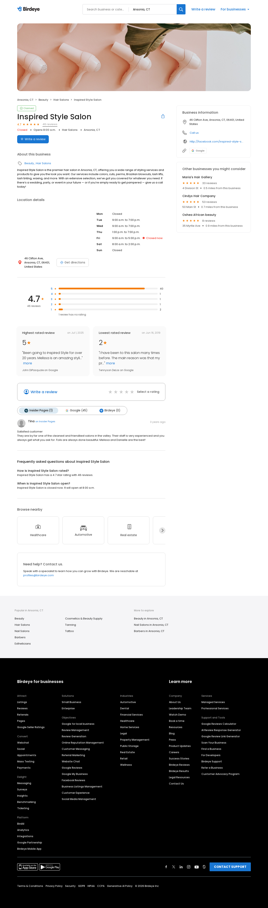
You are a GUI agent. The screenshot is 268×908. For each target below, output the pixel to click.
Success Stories (179, 758)
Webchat (23, 742)
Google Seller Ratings (31, 727)
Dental (124, 708)
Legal (123, 733)
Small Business (71, 702)
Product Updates (180, 746)
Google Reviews (72, 767)
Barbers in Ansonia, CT (149, 631)
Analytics (23, 830)
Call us (194, 133)
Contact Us (176, 783)
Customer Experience (76, 793)
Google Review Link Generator (220, 736)
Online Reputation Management (83, 742)
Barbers (20, 637)
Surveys (22, 789)
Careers (174, 752)
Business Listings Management (82, 786)
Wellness (126, 765)
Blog (172, 733)
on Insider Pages (45, 421)
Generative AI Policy (120, 886)
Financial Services (131, 714)
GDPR (81, 886)
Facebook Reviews (73, 780)
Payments (24, 767)
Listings (22, 702)
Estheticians (23, 644)
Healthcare (127, 721)
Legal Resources (179, 777)
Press (172, 739)
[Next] (162, 530)
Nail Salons (22, 631)
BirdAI (20, 823)
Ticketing (23, 808)
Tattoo (69, 631)
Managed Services (213, 702)
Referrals (22, 714)
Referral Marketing (73, 755)
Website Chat (71, 761)
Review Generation (74, 736)
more (27, 363)
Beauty (43, 100)
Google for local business (78, 724)
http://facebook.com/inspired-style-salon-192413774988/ (217, 142)
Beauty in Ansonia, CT (148, 619)
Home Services (129, 727)
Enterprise (68, 708)
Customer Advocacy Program (220, 774)
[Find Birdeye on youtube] (197, 866)
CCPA (100, 886)
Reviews (22, 708)
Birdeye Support (211, 761)
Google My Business (75, 774)
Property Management (134, 739)
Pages (21, 721)
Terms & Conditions (30, 886)
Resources (175, 727)
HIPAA (91, 886)
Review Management (75, 730)
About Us (175, 702)
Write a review (203, 9)
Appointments (26, 755)
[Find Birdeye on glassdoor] (204, 866)
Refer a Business (212, 767)
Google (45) (76, 410)
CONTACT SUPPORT (230, 867)
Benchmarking (26, 802)
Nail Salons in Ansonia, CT (151, 625)
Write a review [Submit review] (33, 139)
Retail (124, 758)
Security (70, 886)
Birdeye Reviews (179, 765)
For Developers (210, 755)
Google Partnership (29, 842)
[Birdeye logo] (29, 9)
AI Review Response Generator (221, 730)
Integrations (25, 836)
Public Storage (129, 746)
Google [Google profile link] (198, 150)
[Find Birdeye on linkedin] (181, 866)
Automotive (128, 702)
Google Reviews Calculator (218, 724)
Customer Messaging (76, 749)
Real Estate (127, 752)
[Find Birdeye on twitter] (173, 866)
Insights (22, 795)
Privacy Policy (54, 886)
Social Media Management (79, 799)
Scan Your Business (213, 742)
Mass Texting (25, 761)
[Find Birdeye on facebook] (166, 866)
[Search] (181, 9)
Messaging (24, 783)
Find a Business (211, 749)
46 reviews (50, 124)
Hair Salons (61, 100)
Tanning (70, 625)
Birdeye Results (179, 771)
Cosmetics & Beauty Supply (83, 619)
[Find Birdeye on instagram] (188, 866)
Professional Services (215, 708)
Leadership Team (180, 708)
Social (21, 749)
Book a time (176, 721)
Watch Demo (177, 714)
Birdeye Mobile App (29, 849)
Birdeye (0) (109, 410)
